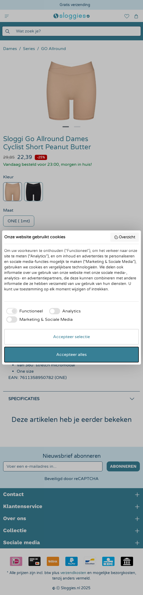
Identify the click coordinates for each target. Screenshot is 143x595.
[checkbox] (23, 311)
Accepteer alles (71, 354)
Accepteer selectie (71, 336)
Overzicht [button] (124, 237)
